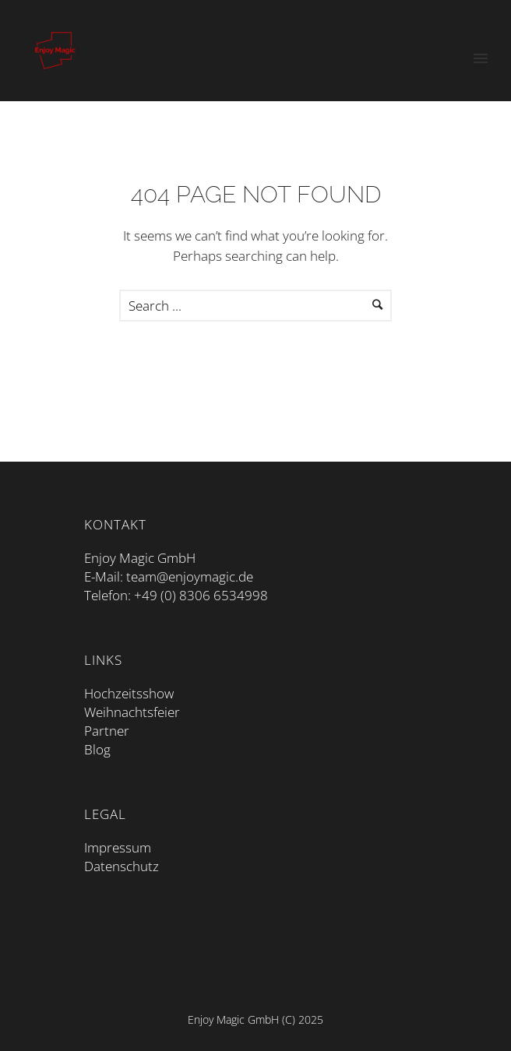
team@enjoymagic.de (189, 576)
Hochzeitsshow (129, 693)
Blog (97, 749)
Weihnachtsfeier (132, 712)
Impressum (117, 847)
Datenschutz (121, 866)
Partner (106, 731)
